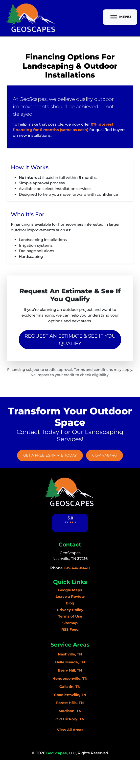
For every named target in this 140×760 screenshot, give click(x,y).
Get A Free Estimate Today (50, 455)
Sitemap (70, 623)
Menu (120, 17)
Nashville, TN (70, 654)
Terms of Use (70, 616)
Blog (70, 603)
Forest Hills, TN (70, 703)
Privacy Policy (70, 610)
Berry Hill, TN (70, 670)
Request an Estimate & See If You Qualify (70, 339)
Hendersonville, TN (70, 678)
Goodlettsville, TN (70, 695)
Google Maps (70, 590)
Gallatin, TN (70, 686)
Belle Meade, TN (70, 662)
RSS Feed (70, 629)
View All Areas (70, 730)
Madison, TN (70, 711)
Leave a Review (70, 596)
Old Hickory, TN (70, 719)
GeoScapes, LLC (61, 753)
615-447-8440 (104, 455)
